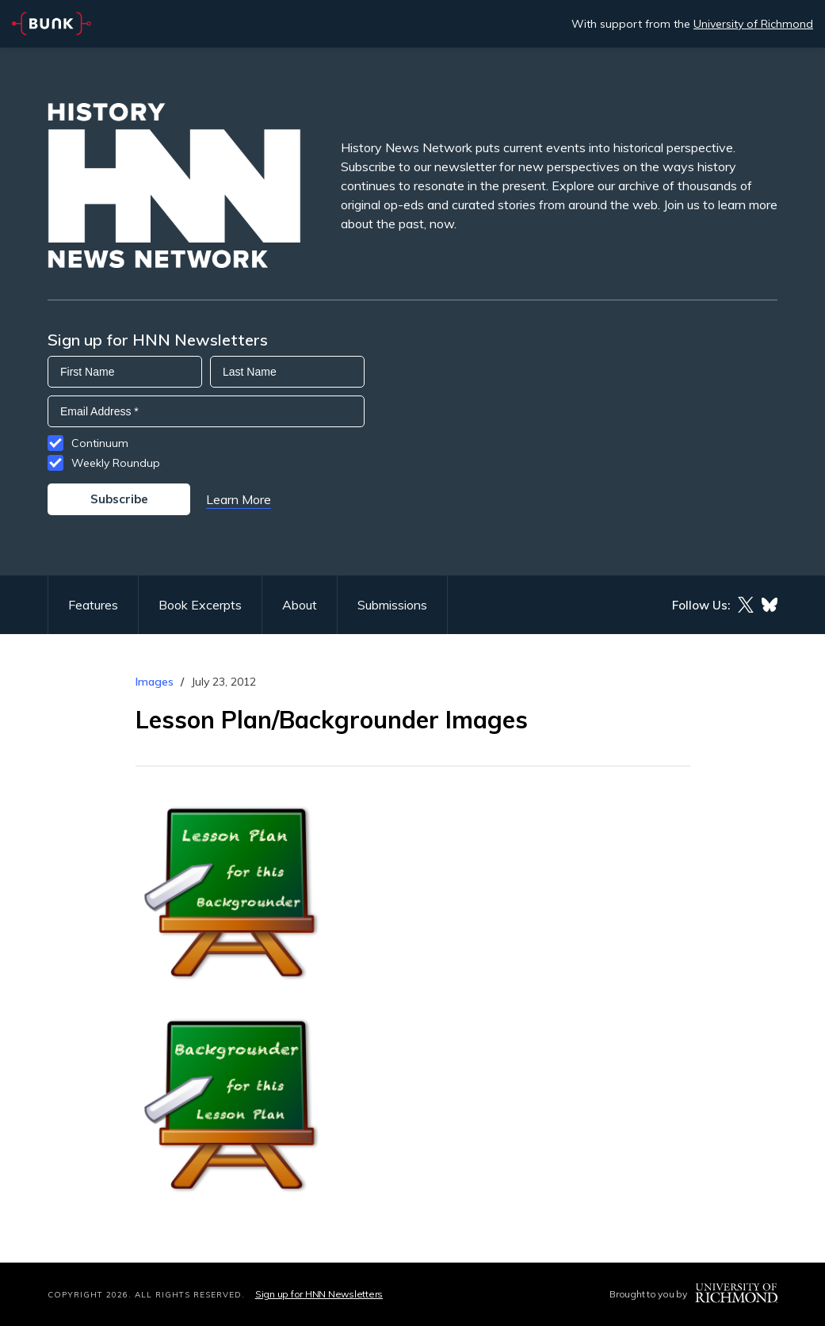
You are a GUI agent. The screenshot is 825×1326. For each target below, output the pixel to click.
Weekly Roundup (115, 463)
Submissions (392, 605)
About (299, 605)
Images (155, 681)
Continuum (99, 443)
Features (93, 605)
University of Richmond (753, 24)
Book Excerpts (200, 605)
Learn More (238, 499)
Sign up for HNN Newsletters (319, 1294)
